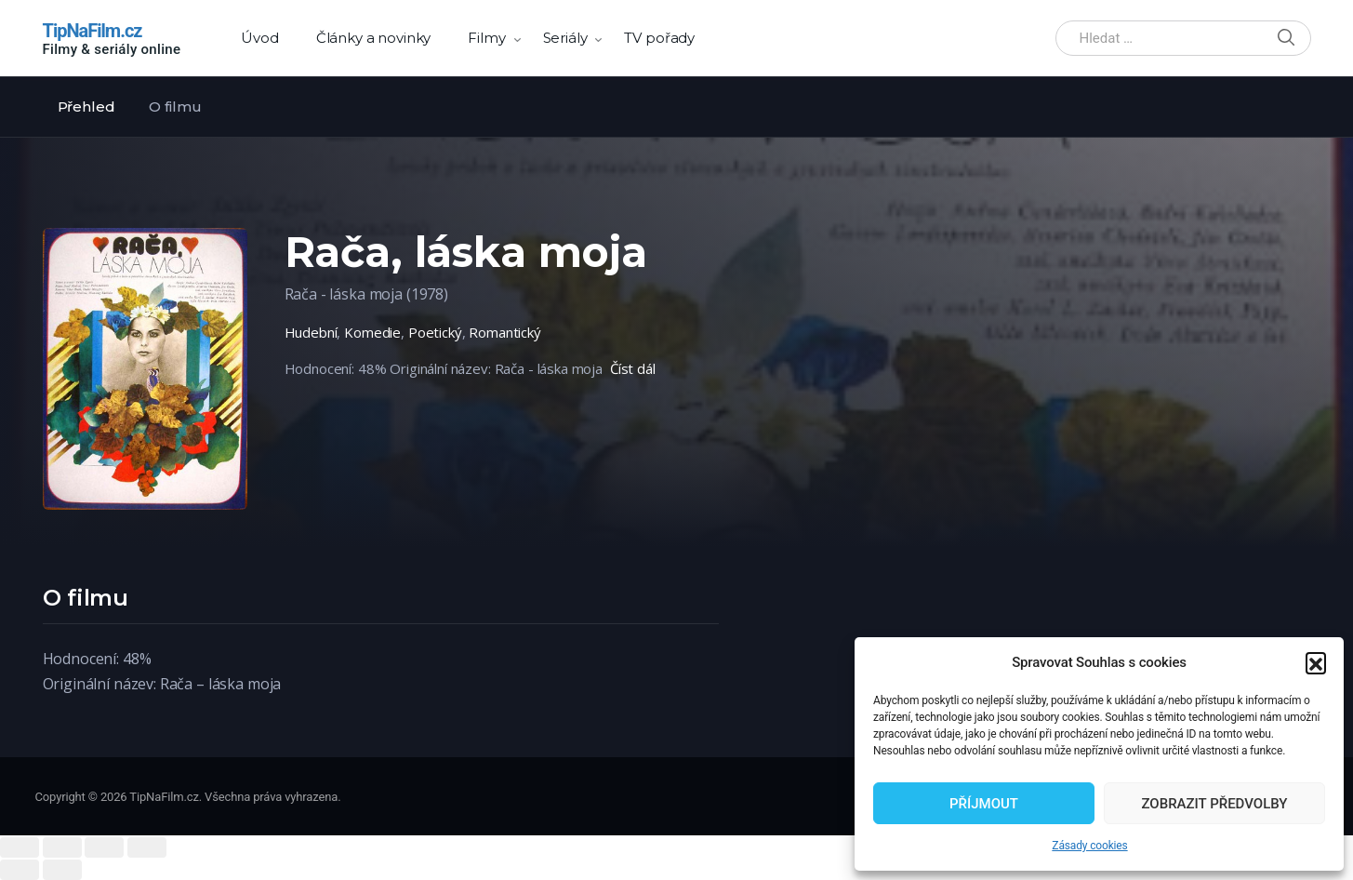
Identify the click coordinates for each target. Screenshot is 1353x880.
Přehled (86, 106)
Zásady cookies (1089, 845)
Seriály (565, 38)
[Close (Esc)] (19, 847)
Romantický (505, 332)
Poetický (435, 332)
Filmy (486, 38)
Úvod (259, 38)
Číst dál (633, 368)
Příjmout (983, 803)
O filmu (175, 106)
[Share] (62, 847)
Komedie (372, 332)
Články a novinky (373, 38)
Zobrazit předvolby (1214, 803)
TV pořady (659, 38)
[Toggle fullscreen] (104, 847)
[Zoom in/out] (146, 847)
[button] (1316, 662)
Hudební (311, 332)
